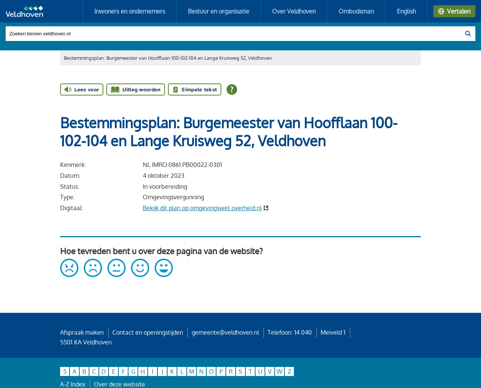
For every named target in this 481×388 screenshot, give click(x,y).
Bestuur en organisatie (218, 11)
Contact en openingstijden (147, 332)
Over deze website (119, 384)
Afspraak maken (82, 332)
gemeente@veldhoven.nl (225, 332)
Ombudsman (356, 11)
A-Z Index (72, 384)
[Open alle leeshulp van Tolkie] (232, 89)
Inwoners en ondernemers (129, 11)
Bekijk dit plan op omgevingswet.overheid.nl (202, 208)
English (406, 11)
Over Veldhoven (294, 11)
